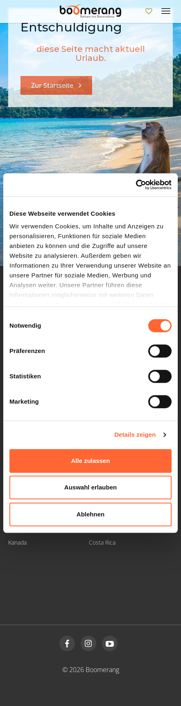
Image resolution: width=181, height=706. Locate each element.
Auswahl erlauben (90, 487)
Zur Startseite (52, 85)
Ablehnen (90, 514)
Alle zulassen (90, 460)
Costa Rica (102, 542)
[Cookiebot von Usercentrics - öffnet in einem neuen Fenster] (136, 184)
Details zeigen (135, 434)
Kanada (17, 542)
